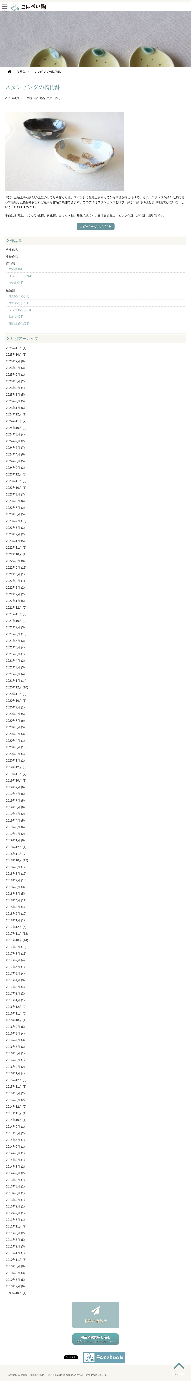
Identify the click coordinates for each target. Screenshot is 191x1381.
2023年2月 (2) (15, 534)
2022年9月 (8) (15, 561)
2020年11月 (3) (16, 694)
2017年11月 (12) (17, 933)
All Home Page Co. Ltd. (93, 1375)
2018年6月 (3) (15, 887)
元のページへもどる (96, 226)
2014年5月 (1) (15, 1153)
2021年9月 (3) (15, 627)
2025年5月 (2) (15, 381)
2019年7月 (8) (15, 800)
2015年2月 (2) (15, 1100)
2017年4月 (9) (15, 980)
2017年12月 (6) (16, 927)
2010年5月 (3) (15, 1273)
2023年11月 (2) (16, 481)
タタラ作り (53, 98)
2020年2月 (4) (15, 754)
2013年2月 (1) (15, 1206)
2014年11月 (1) (16, 1113)
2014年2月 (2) (15, 1173)
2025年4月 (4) (15, 387)
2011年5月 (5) (15, 1239)
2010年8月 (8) (15, 1266)
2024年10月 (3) (16, 427)
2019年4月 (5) (15, 820)
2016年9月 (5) (15, 1026)
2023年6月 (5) (15, 514)
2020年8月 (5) (15, 714)
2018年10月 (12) (17, 860)
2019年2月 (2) (15, 833)
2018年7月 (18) (16, 880)
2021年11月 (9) (16, 614)
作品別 (10, 263)
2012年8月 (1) (15, 1219)
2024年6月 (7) (15, 447)
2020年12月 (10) (17, 687)
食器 (42, 98)
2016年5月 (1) (15, 1053)
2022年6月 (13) (16, 567)
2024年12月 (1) (16, 414)
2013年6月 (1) (15, 1193)
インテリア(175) (20, 275)
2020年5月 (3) (15, 734)
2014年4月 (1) (15, 1159)
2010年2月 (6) (15, 1286)
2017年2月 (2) (15, 993)
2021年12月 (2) (16, 607)
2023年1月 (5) (15, 541)
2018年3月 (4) (15, 907)
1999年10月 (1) (16, 1293)
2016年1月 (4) (15, 1073)
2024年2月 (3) (15, 467)
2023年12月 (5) (16, 474)
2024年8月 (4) (15, 434)
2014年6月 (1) (15, 1146)
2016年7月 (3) (15, 1040)
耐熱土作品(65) (19, 323)
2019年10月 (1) (16, 780)
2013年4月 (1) (15, 1200)
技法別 (10, 290)
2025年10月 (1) (16, 354)
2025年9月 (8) (15, 361)
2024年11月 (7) (16, 421)
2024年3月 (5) (15, 461)
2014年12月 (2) (16, 1106)
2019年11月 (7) (16, 774)
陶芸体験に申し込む (95, 1339)
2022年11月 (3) (16, 547)
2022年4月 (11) (16, 580)
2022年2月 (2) (15, 594)
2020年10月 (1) (16, 700)
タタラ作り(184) (20, 310)
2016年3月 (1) (15, 1060)
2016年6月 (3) (15, 1046)
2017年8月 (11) (16, 953)
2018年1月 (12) (16, 920)
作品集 (14, 240)
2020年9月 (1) (15, 707)
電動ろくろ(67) (19, 296)
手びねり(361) (18, 303)
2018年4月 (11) (16, 900)
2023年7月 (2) (15, 507)
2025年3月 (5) (15, 394)
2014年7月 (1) (15, 1139)
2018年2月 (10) (16, 913)
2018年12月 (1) (16, 847)
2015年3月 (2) (15, 1093)
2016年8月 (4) (15, 1033)
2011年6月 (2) (15, 1233)
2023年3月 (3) (15, 527)
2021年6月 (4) (15, 647)
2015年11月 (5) (16, 1086)
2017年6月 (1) (15, 967)
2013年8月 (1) (15, 1186)
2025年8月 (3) (15, 367)
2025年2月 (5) (15, 401)
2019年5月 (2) (15, 813)
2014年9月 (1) (15, 1126)
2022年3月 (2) (15, 587)
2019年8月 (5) (15, 793)
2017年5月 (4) (15, 973)
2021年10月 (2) (16, 620)
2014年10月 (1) (16, 1119)
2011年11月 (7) (16, 1226)
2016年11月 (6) (16, 1013)
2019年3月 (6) (15, 827)
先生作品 (12, 249)
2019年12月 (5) (16, 767)
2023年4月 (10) (16, 521)
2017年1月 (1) (15, 1000)
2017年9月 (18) (16, 947)
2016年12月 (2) (16, 1006)
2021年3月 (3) (15, 667)
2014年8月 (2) (15, 1133)
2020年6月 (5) (15, 727)
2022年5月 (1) (15, 574)
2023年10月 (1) (16, 487)
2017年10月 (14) (17, 940)
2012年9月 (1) (15, 1213)
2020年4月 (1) (15, 740)
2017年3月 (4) (15, 987)
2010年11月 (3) (16, 1259)
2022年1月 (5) (15, 600)
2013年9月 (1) (15, 1179)
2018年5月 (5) (15, 893)
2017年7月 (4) (15, 960)
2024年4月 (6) (15, 454)
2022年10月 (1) (16, 554)
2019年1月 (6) (15, 840)
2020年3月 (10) (16, 747)
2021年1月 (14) (16, 680)
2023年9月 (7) (15, 494)
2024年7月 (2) (15, 441)
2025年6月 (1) (15, 374)
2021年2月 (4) (15, 674)
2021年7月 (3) (15, 640)
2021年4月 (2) (15, 660)
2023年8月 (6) (15, 501)
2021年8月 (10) (16, 634)
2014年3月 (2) (15, 1166)
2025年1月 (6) (15, 407)
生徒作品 (32, 98)
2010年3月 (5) (15, 1279)
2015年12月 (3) (16, 1080)
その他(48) (16, 282)
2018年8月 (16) (16, 873)
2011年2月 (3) (15, 1246)
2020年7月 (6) (15, 720)
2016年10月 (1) (16, 1020)
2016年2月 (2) (15, 1066)
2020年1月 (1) (15, 760)
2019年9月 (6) (15, 787)
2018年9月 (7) (15, 867)
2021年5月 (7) (15, 654)
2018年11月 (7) (16, 853)
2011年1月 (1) (15, 1253)
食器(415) (15, 269)
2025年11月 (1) (16, 348)
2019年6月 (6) (15, 807)
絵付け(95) (16, 316)
